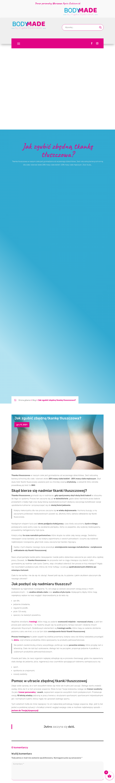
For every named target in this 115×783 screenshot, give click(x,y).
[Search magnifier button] (100, 27)
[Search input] (81, 27)
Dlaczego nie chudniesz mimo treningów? (78, 752)
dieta (16, 554)
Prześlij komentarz (91, 729)
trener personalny (27, 607)
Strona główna (24, 315)
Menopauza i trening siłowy (72, 775)
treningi (33, 536)
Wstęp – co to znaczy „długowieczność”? (78, 771)
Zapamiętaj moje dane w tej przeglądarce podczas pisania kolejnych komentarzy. (50, 722)
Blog (34, 315)
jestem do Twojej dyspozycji (24, 625)
